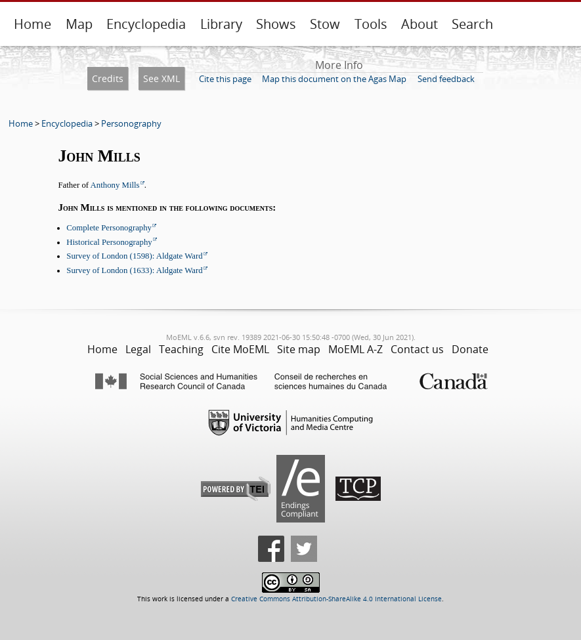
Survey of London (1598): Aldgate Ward (134, 256)
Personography (131, 123)
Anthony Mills (115, 185)
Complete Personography (109, 227)
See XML (161, 78)
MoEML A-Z (355, 349)
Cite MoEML (240, 349)
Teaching (181, 349)
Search (472, 24)
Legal (138, 349)
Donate (470, 349)
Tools (371, 24)
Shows (276, 24)
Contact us (417, 349)
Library (221, 24)
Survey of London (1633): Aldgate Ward (134, 270)
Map (79, 24)
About (419, 24)
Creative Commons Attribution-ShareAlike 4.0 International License (336, 599)
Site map (298, 349)
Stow (325, 24)
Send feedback (446, 79)
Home (32, 24)
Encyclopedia (146, 24)
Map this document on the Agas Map (334, 79)
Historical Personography (109, 242)
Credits (107, 78)
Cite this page (225, 79)
